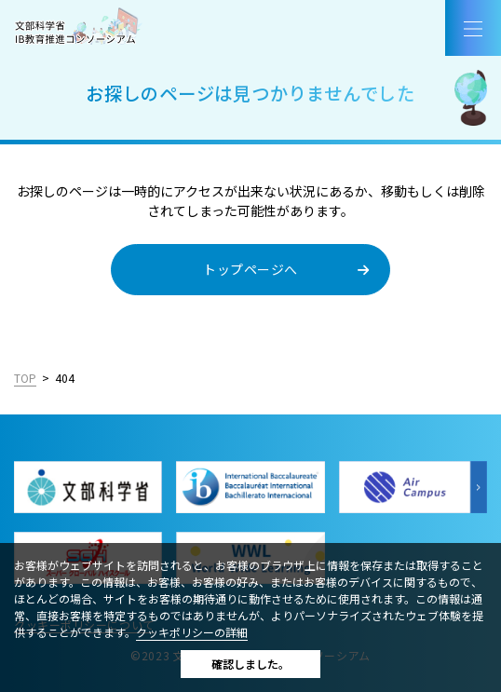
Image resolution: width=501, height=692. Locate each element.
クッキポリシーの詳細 (192, 632)
